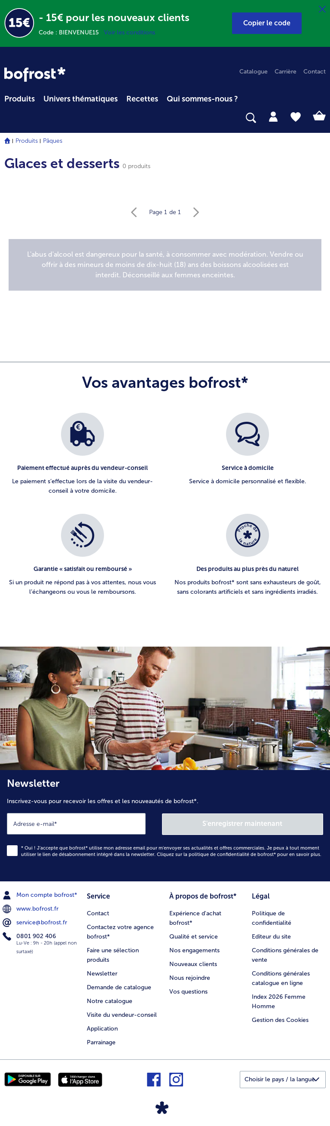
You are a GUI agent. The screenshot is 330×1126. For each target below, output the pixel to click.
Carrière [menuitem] (285, 71)
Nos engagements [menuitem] (194, 950)
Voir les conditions (129, 32)
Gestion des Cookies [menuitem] (280, 1019)
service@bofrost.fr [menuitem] (35, 922)
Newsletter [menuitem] (102, 973)
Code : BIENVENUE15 (71, 32)
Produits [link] (19, 99)
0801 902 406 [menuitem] (30, 936)
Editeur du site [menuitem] (271, 936)
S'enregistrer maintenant (243, 823)
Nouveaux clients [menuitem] (193, 963)
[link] (34, 74)
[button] (267, 23)
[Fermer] (322, 9)
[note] (165, 264)
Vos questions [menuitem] (188, 991)
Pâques (52, 140)
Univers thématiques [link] (80, 99)
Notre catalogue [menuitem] (109, 1000)
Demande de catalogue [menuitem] (119, 987)
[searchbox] (10, 118)
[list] (165, 514)
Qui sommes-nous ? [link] (202, 99)
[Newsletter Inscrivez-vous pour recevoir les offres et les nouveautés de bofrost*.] (165, 825)
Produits (26, 140)
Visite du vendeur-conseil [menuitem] (122, 1014)
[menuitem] (19, 97)
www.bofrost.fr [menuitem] (31, 908)
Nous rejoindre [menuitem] (189, 977)
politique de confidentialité (219, 854)
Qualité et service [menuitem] (193, 936)
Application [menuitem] (102, 1028)
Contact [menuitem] (314, 71)
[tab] (273, 116)
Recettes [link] (142, 99)
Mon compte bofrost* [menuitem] (40, 894)
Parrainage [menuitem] (101, 1042)
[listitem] (82, 459)
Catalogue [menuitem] (253, 71)
